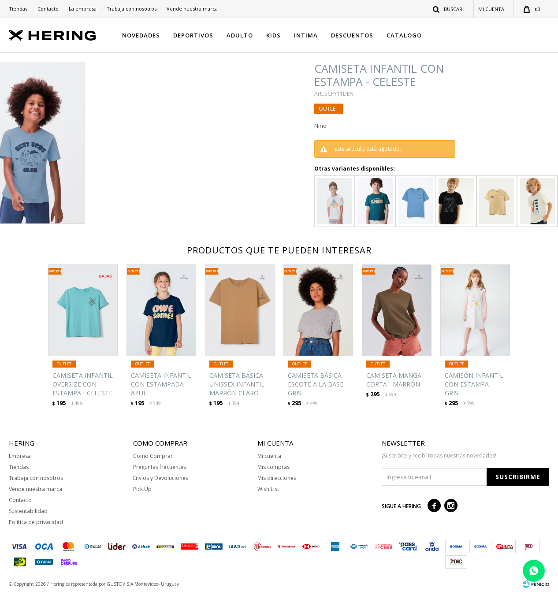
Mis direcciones (276, 478)
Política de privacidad (36, 522)
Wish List (268, 489)
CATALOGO (404, 35)
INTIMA (306, 35)
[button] (448, 9)
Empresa (20, 456)
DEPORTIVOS (193, 35)
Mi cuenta (269, 456)
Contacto (48, 8)
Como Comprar (153, 456)
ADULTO (240, 35)
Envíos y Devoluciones (160, 478)
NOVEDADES (141, 35)
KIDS (273, 35)
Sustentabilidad (28, 511)
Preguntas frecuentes (159, 467)
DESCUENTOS (352, 35)
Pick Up (142, 489)
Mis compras (273, 467)
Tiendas (18, 8)
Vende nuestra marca (192, 8)
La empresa (83, 8)
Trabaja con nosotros (131, 8)
